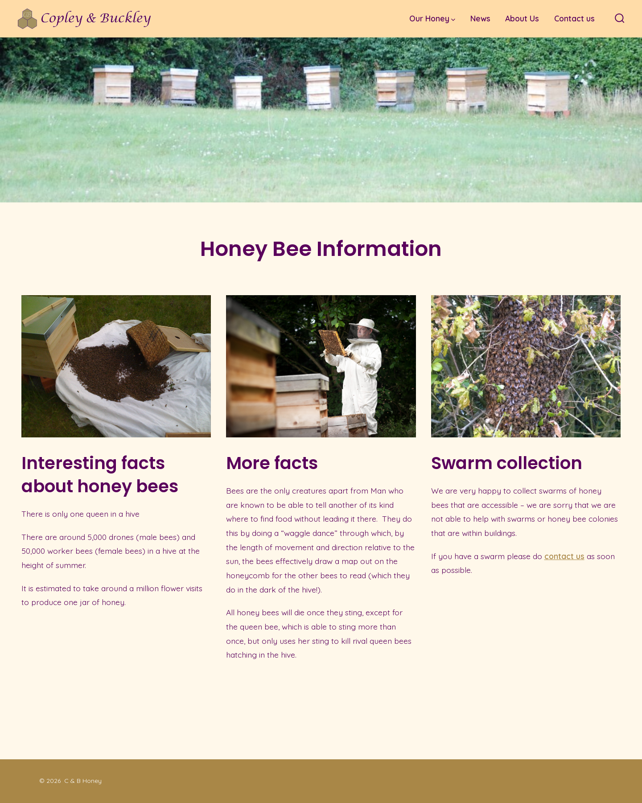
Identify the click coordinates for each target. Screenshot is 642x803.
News (480, 18)
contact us (564, 556)
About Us (522, 18)
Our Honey (432, 18)
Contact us (574, 18)
